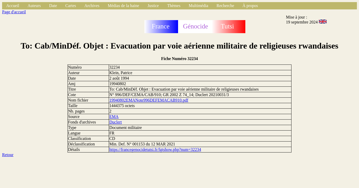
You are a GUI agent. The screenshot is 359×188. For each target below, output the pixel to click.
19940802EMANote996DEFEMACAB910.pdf (148, 100)
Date (53, 5)
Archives (91, 5)
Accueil (12, 5)
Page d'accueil (14, 12)
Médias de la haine (123, 5)
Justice (153, 5)
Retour (8, 154)
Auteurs (34, 5)
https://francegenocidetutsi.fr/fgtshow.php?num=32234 (155, 149)
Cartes (70, 5)
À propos (250, 5)
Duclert (115, 122)
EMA (114, 116)
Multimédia (198, 5)
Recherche (225, 5)
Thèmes (173, 5)
